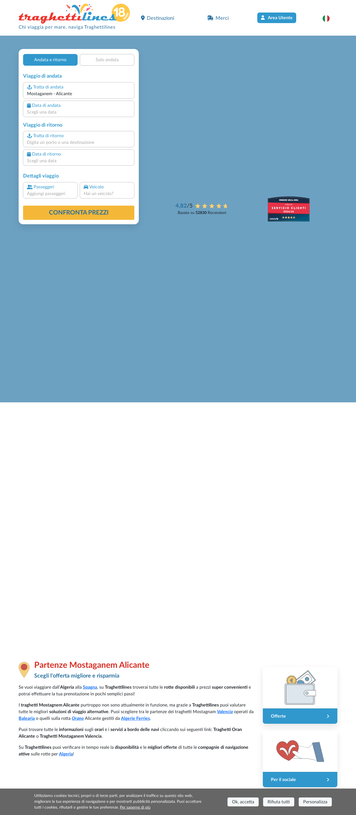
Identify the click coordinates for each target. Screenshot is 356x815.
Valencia (225, 712)
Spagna (90, 687)
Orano (78, 718)
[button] (328, 18)
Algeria (66, 754)
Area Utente (277, 17)
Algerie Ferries (135, 718)
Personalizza (315, 802)
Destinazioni (157, 18)
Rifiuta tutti (279, 802)
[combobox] (78, 93)
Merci (218, 18)
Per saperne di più (135, 807)
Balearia (27, 718)
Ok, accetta (243, 802)
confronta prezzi (79, 213)
